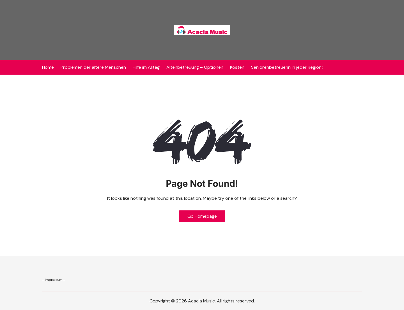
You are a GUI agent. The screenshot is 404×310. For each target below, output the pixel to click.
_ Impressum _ (53, 280)
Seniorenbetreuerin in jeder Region (286, 67)
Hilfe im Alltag (146, 67)
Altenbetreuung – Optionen (194, 67)
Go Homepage (202, 216)
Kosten (237, 67)
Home (48, 67)
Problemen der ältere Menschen (93, 67)
